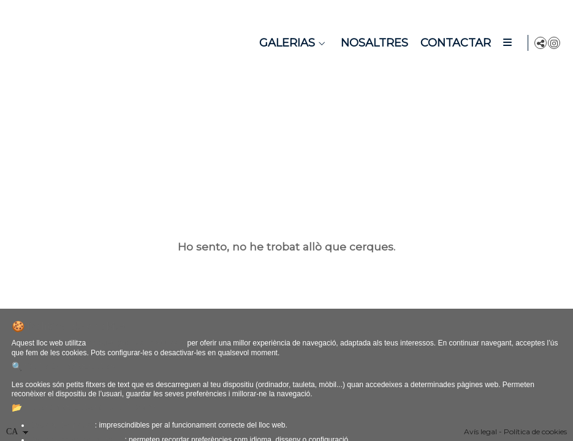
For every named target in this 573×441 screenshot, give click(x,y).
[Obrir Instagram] (554, 43)
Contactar (453, 43)
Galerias (285, 43)
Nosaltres (372, 43)
